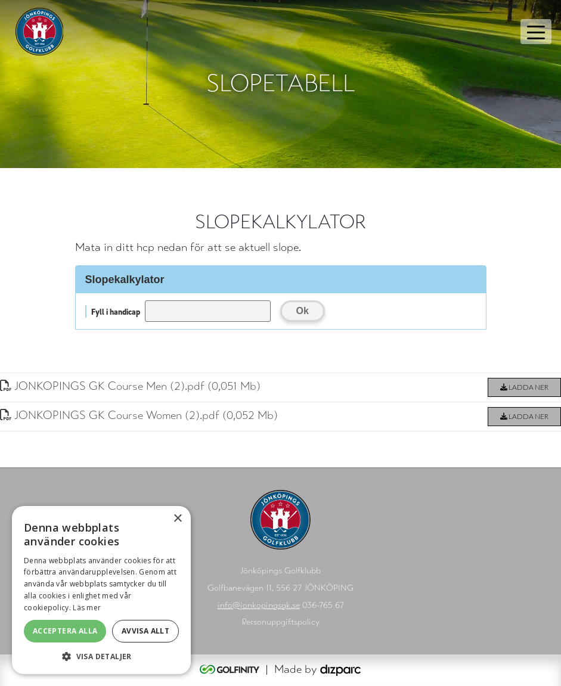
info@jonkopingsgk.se (259, 605)
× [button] (177, 518)
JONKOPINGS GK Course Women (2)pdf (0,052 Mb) (139, 415)
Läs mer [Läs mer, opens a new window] (87, 608)
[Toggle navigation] (535, 31)
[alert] (101, 590)
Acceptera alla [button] (65, 631)
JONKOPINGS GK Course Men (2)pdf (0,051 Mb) (130, 386)
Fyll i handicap (115, 311)
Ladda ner (524, 387)
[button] (101, 656)
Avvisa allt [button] (145, 631)
